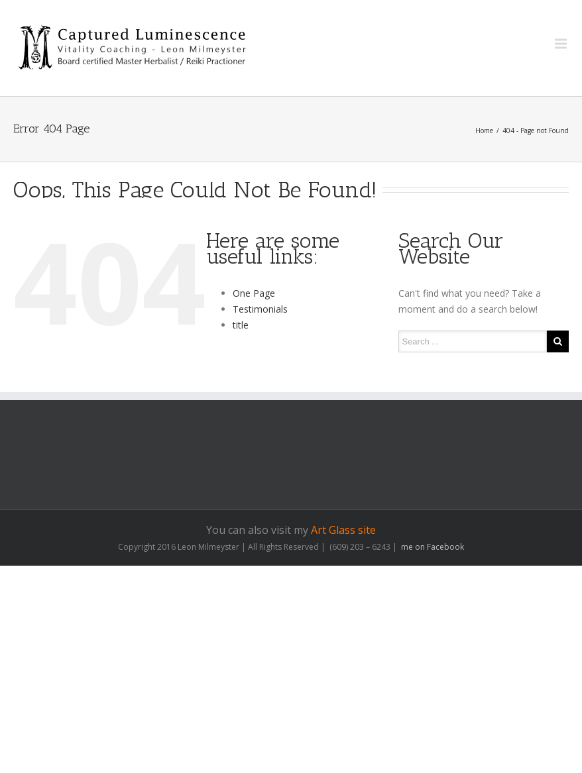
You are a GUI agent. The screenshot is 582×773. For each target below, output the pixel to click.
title (241, 325)
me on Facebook (431, 546)
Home (484, 130)
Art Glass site (343, 530)
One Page (254, 293)
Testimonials (260, 309)
